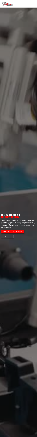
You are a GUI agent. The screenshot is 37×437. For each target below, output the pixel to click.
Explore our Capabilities (12, 231)
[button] (33, 4)
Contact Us (7, 236)
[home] (7, 4)
